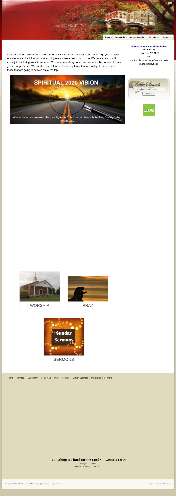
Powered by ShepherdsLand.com (159, 484)
